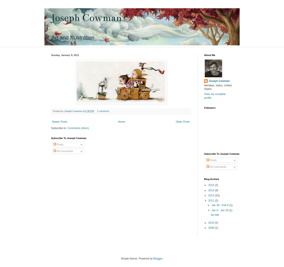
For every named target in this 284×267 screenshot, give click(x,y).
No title (215, 215)
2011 (211, 200)
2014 (211, 190)
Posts (58, 144)
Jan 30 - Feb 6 (220, 205)
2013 (211, 195)
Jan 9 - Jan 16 (220, 210)
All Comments (63, 151)
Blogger (157, 258)
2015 (211, 185)
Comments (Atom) (78, 128)
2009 (211, 227)
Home (121, 121)
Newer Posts (59, 121)
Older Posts (183, 121)
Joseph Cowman (86, 18)
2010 (211, 222)
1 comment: (103, 111)
